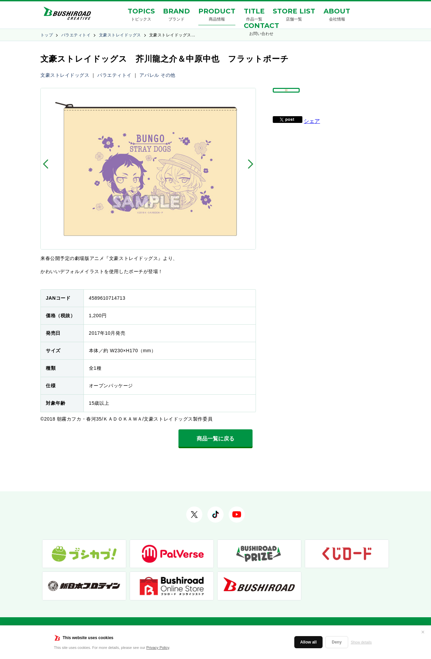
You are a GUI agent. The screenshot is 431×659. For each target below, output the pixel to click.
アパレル (149, 75)
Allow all (308, 642)
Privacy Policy (157, 648)
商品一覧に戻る (215, 438)
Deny (336, 642)
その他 (168, 75)
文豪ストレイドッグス (120, 35)
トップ (46, 35)
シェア (312, 136)
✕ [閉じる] (423, 632)
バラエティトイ (76, 35)
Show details (361, 642)
